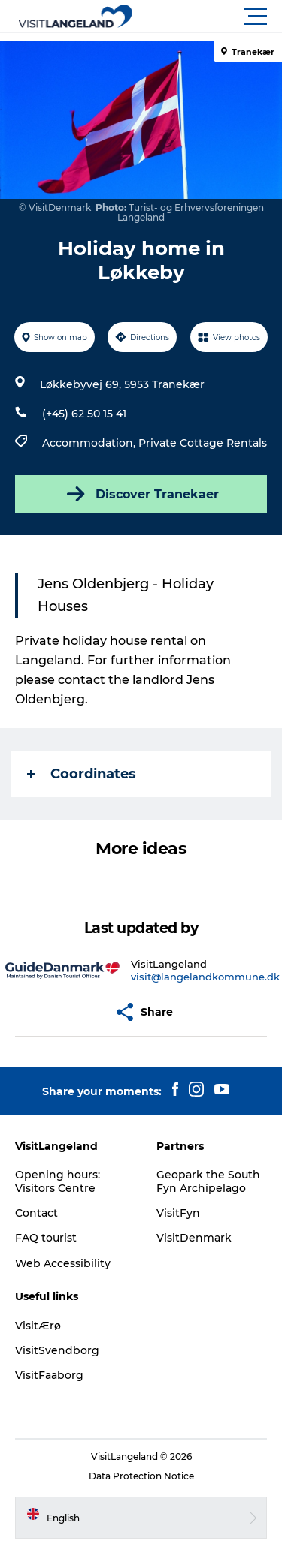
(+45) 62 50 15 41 (84, 413)
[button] (208, 17)
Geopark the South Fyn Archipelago (208, 1181)
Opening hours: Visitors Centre (57, 1181)
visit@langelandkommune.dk (205, 977)
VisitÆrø (38, 1325)
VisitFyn (178, 1213)
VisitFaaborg (49, 1375)
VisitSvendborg (57, 1350)
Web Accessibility (63, 1263)
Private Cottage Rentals (202, 443)
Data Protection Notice (141, 1476)
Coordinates (81, 774)
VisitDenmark (194, 1238)
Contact (36, 1213)
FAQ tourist (46, 1238)
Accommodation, (90, 443)
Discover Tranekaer (141, 493)
